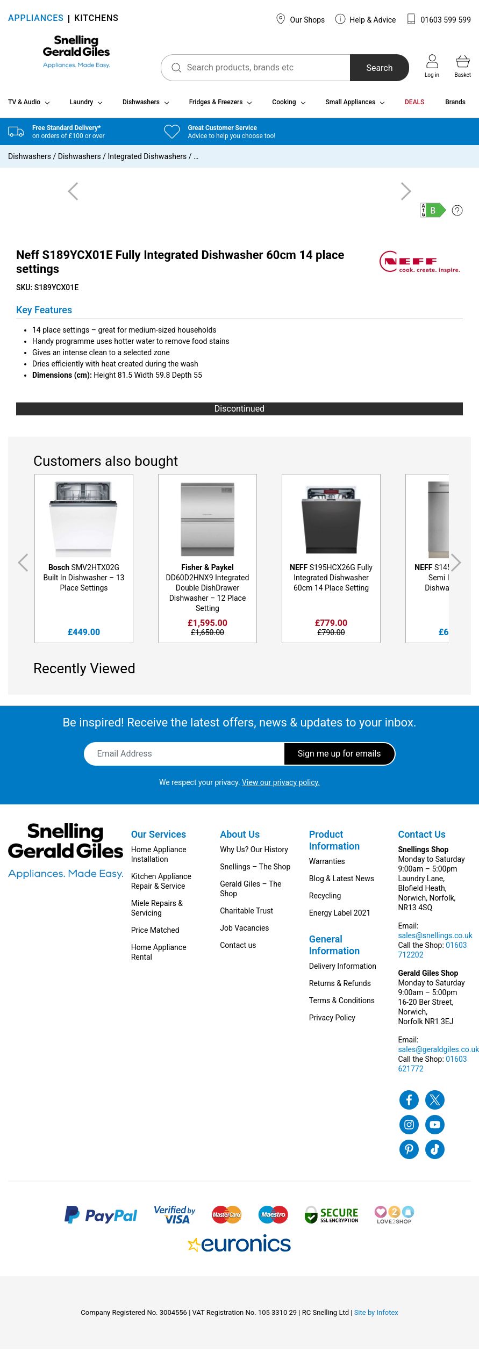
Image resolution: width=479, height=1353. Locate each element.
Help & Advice (365, 18)
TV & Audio (24, 106)
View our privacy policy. (281, 786)
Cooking (284, 106)
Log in (432, 66)
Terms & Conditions (342, 1004)
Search (366, 68)
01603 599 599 (438, 18)
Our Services (159, 838)
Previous (21, 567)
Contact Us (422, 838)
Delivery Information (342, 970)
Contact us (238, 949)
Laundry (81, 106)
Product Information (334, 843)
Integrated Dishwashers (147, 160)
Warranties (327, 865)
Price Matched (155, 934)
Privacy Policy (332, 1021)
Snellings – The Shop (255, 870)
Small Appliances (350, 106)
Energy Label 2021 (339, 916)
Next (458, 567)
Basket (463, 66)
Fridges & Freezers (216, 106)
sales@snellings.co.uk (435, 939)
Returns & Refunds (340, 987)
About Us (240, 838)
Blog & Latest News (341, 882)
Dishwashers (141, 106)
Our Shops (300, 18)
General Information (334, 948)
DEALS (414, 106)
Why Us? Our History (254, 853)
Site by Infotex (376, 1316)
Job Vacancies (244, 931)
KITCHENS (96, 19)
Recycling (325, 899)
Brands (455, 106)
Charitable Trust (246, 914)
